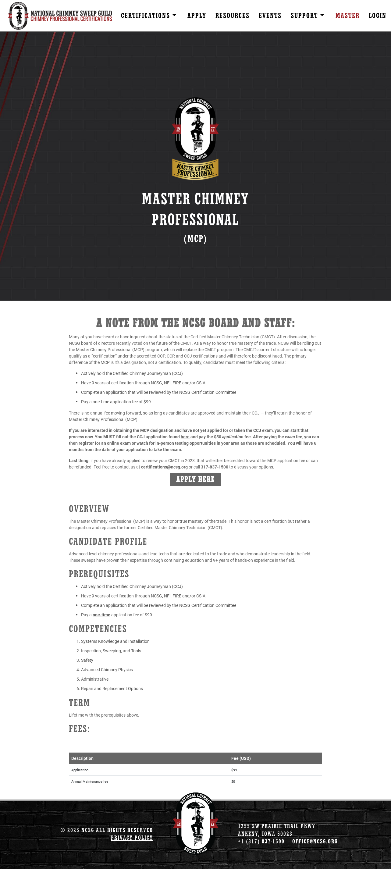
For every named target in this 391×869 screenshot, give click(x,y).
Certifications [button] (146, 15)
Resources (232, 15)
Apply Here (195, 480)
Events (270, 15)
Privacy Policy (132, 838)
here (185, 437)
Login (377, 15)
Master (348, 15)
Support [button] (305, 15)
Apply (196, 15)
